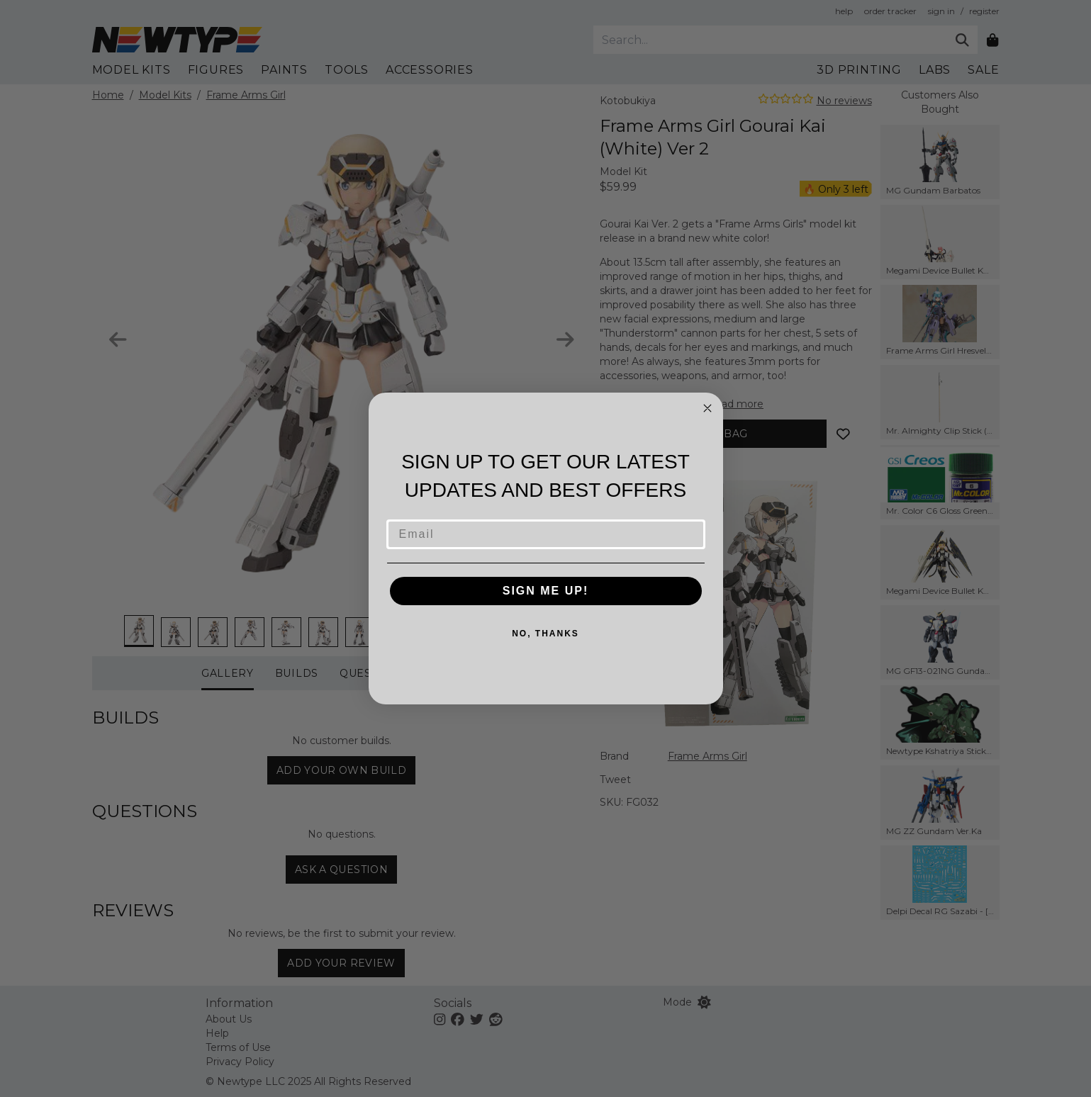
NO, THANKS (545, 633)
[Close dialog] (707, 408)
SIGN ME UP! (546, 591)
